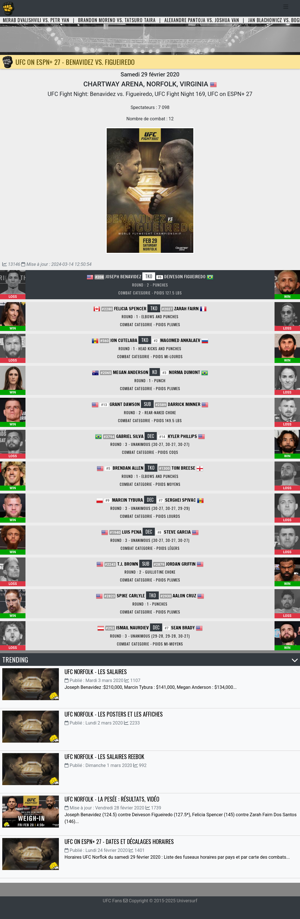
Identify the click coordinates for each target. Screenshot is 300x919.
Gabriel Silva (129, 436)
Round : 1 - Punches (150, 604)
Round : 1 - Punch (150, 380)
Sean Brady (183, 628)
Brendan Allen (128, 468)
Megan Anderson (130, 372)
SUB (147, 404)
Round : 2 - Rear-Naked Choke (150, 412)
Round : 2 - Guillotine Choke (150, 572)
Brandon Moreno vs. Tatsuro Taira (117, 20)
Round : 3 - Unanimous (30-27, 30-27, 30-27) (150, 444)
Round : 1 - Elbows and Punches (150, 316)
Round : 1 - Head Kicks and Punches (150, 348)
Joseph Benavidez (123, 276)
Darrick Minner (184, 404)
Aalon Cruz (184, 596)
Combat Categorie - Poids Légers (150, 548)
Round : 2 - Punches (150, 285)
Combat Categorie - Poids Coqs (150, 452)
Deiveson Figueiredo (184, 276)
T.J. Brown (127, 564)
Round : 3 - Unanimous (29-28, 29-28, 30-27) (150, 636)
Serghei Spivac (180, 500)
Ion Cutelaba (123, 340)
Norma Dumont (184, 372)
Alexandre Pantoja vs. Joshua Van (201, 20)
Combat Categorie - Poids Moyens (150, 484)
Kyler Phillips (182, 436)
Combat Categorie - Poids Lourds (150, 516)
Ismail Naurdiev (132, 628)
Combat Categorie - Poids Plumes (150, 324)
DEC (150, 436)
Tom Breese (183, 468)
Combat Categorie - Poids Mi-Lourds (150, 356)
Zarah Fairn (186, 308)
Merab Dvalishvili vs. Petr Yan (36, 20)
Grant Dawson (125, 404)
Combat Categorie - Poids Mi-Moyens (150, 644)
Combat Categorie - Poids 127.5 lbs (150, 293)
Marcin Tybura (127, 500)
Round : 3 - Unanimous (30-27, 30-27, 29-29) (150, 508)
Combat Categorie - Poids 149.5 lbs (150, 420)
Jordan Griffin (181, 564)
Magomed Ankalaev (180, 340)
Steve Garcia (177, 532)
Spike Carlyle (131, 596)
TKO (148, 276)
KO (154, 372)
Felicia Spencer (130, 308)
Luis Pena (132, 532)
